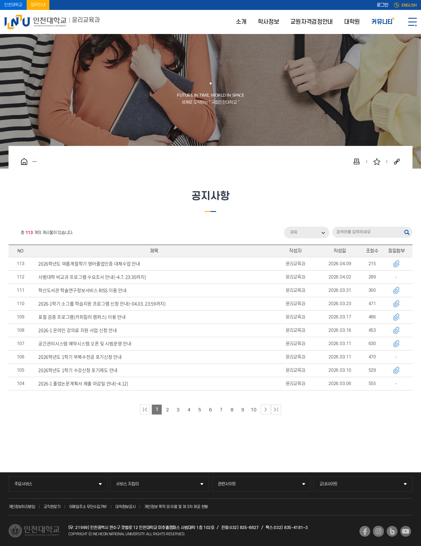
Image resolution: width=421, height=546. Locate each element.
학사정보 (268, 22)
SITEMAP (412, 22)
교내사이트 (328, 484)
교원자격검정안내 (311, 22)
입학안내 (38, 5)
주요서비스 (23, 484)
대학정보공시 (125, 507)
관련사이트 (227, 484)
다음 (266, 410)
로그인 (382, 5)
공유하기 (397, 161)
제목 (293, 232)
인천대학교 (13, 5)
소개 (241, 22)
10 (253, 410)
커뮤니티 (382, 22)
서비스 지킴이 (127, 484)
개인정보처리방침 (22, 507)
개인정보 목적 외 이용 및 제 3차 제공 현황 (176, 507)
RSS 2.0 (13, 233)
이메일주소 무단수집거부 (88, 507)
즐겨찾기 (377, 161)
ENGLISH (409, 5)
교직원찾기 (52, 507)
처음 (145, 410)
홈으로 (24, 161)
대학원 (352, 22)
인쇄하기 (357, 161)
